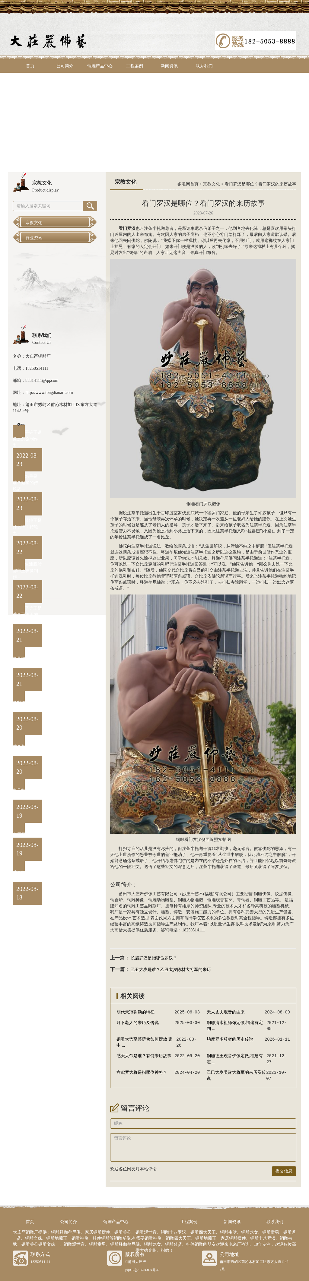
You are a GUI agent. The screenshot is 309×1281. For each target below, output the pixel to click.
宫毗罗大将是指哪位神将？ (141, 1072)
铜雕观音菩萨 (220, 900)
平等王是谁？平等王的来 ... (27, 614)
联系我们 (204, 66)
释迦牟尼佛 (171, 552)
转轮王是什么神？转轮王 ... (27, 526)
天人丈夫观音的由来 (226, 1012)
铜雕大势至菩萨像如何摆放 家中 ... (144, 1042)
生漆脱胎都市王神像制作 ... (27, 570)
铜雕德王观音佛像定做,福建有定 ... (235, 1059)
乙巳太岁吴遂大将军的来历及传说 (236, 1075)
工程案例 (134, 66)
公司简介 (64, 66)
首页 (30, 66)
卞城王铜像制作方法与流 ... (27, 702)
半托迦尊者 (163, 228)
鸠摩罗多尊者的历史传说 (230, 1039)
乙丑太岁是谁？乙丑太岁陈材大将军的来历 (171, 969)
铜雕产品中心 (100, 66)
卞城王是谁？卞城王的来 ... (27, 872)
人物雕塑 (194, 900)
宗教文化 (211, 184)
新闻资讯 (169, 66)
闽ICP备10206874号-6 (142, 1270)
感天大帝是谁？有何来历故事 (143, 1056)
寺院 (235, 582)
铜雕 (190, 504)
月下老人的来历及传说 (137, 1022)
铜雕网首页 (188, 184)
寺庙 (131, 848)
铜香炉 (116, 900)
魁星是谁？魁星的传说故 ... (25, 482)
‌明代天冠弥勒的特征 (135, 1012)
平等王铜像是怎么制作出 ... (27, 438)
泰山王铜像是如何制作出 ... (27, 658)
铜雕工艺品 (264, 900)
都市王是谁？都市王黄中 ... (27, 746)
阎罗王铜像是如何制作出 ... (27, 790)
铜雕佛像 (262, 894)
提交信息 (284, 1171)
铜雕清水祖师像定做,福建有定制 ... (235, 1025)
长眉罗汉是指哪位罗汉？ (154, 958)
